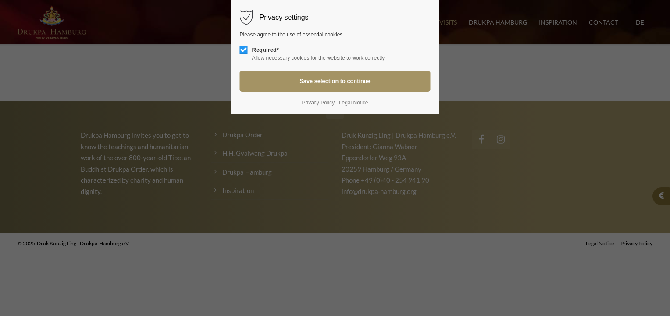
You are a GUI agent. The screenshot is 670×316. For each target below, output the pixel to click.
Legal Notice (353, 103)
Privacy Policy (318, 103)
